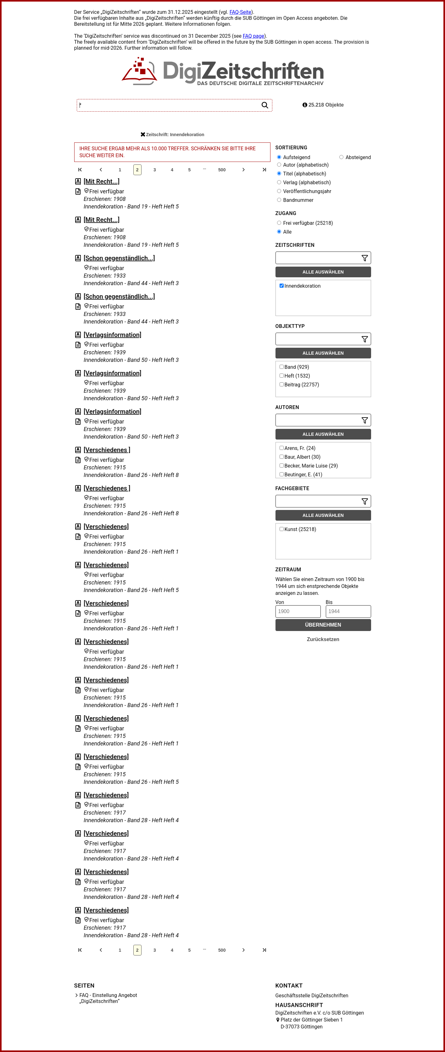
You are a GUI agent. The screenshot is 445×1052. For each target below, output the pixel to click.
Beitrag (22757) (299, 385)
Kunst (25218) (298, 529)
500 (221, 169)
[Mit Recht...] (102, 181)
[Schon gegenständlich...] (119, 258)
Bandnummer (295, 200)
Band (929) (294, 367)
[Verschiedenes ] (107, 450)
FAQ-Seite (240, 12)
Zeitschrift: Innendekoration (172, 134)
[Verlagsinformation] (113, 335)
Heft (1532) (295, 376)
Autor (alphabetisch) (303, 165)
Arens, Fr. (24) (298, 448)
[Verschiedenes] (106, 526)
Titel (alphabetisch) (301, 174)
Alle (284, 232)
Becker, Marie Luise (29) (309, 466)
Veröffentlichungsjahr (304, 191)
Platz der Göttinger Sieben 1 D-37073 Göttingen (312, 1023)
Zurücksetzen (323, 639)
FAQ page (253, 36)
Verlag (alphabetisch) (304, 182)
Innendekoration (300, 286)
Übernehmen (323, 625)
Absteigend (355, 157)
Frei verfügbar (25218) (305, 223)
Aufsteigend (293, 157)
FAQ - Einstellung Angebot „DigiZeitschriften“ (108, 998)
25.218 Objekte (323, 105)
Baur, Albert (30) (300, 457)
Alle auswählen (323, 271)
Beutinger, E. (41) (301, 475)
